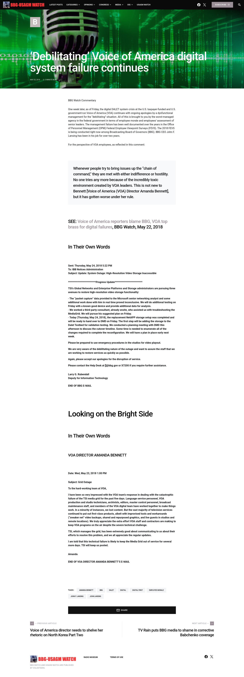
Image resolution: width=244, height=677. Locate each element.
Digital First (137, 590)
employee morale (156, 590)
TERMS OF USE (116, 657)
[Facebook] (198, 4)
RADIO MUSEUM (91, 657)
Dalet (111, 590)
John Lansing (95, 596)
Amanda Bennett (86, 590)
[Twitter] (204, 4)
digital (123, 590)
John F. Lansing (77, 596)
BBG (101, 590)
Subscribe (222, 5)
